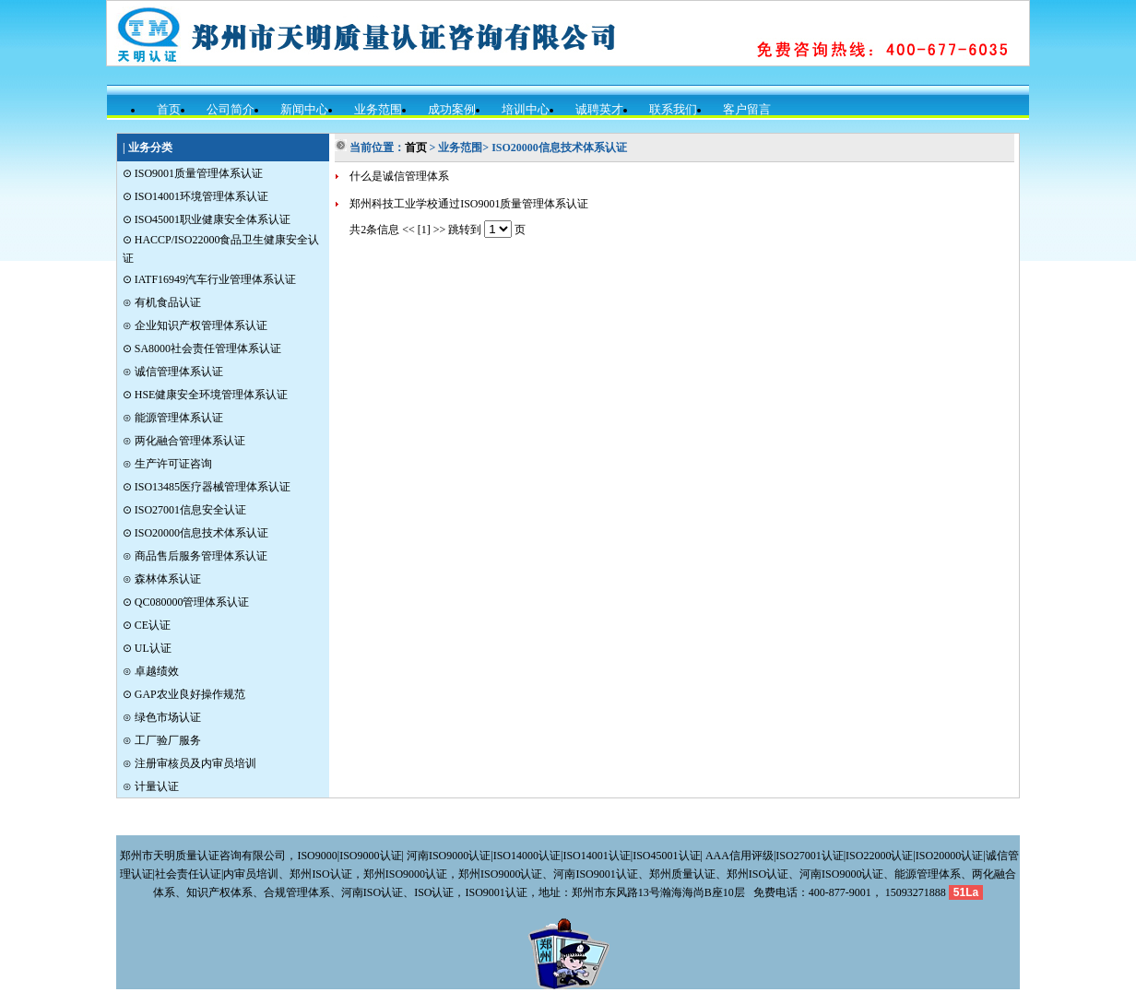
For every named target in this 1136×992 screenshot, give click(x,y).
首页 (169, 109)
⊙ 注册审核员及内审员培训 (189, 763)
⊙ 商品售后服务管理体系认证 (195, 555)
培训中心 (526, 109)
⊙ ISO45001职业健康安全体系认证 (206, 219)
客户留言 (747, 109)
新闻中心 (304, 109)
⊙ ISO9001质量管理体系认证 (193, 173)
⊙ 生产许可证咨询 (167, 463)
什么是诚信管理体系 (399, 176)
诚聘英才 (599, 109)
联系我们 (673, 109)
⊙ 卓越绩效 (151, 671)
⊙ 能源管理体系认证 (173, 417)
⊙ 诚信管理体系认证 (173, 371)
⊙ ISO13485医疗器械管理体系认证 (206, 486)
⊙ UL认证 (147, 648)
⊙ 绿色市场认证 (162, 717)
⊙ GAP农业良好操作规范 (184, 694)
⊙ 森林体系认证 (162, 579)
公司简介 (230, 109)
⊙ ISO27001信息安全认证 (184, 509)
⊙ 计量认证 (151, 786)
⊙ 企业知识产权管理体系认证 (195, 325)
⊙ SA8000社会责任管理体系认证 (202, 348)
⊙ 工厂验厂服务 (162, 740)
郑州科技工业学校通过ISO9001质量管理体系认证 (468, 203)
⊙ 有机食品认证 (162, 302)
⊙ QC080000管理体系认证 (186, 602)
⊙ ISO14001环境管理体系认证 (195, 196)
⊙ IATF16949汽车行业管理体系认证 (209, 279)
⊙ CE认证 (147, 625)
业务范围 (378, 109)
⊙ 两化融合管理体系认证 (184, 440)
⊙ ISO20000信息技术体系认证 (195, 532)
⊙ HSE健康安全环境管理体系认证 (206, 394)
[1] (424, 229)
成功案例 (452, 109)
